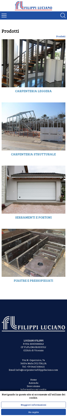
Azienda (33, 382)
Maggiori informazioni (33, 404)
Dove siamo (33, 386)
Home (33, 379)
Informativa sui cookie (33, 389)
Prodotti (60, 36)
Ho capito (33, 412)
